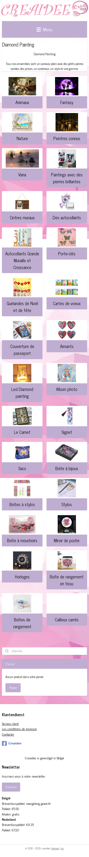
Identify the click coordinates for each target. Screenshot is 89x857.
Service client (10, 723)
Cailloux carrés (67, 619)
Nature (22, 138)
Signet (66, 431)
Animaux (22, 102)
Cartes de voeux (67, 303)
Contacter (8, 734)
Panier (13, 687)
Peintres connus (66, 138)
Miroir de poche (67, 540)
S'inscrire (11, 786)
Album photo (66, 389)
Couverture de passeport (22, 350)
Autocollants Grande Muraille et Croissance (22, 260)
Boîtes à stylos (22, 504)
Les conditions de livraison (19, 728)
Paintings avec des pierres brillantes (67, 178)
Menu (44, 29)
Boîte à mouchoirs (22, 540)
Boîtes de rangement (22, 623)
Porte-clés (66, 253)
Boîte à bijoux (66, 468)
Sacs (22, 468)
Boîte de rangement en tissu (67, 580)
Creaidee (11, 743)
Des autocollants (67, 217)
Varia (22, 174)
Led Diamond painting (22, 392)
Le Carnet (22, 431)
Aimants (67, 346)
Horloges (22, 576)
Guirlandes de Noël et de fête (22, 307)
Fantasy (66, 102)
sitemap (55, 848)
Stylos (66, 504)
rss (62, 848)
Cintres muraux (22, 217)
